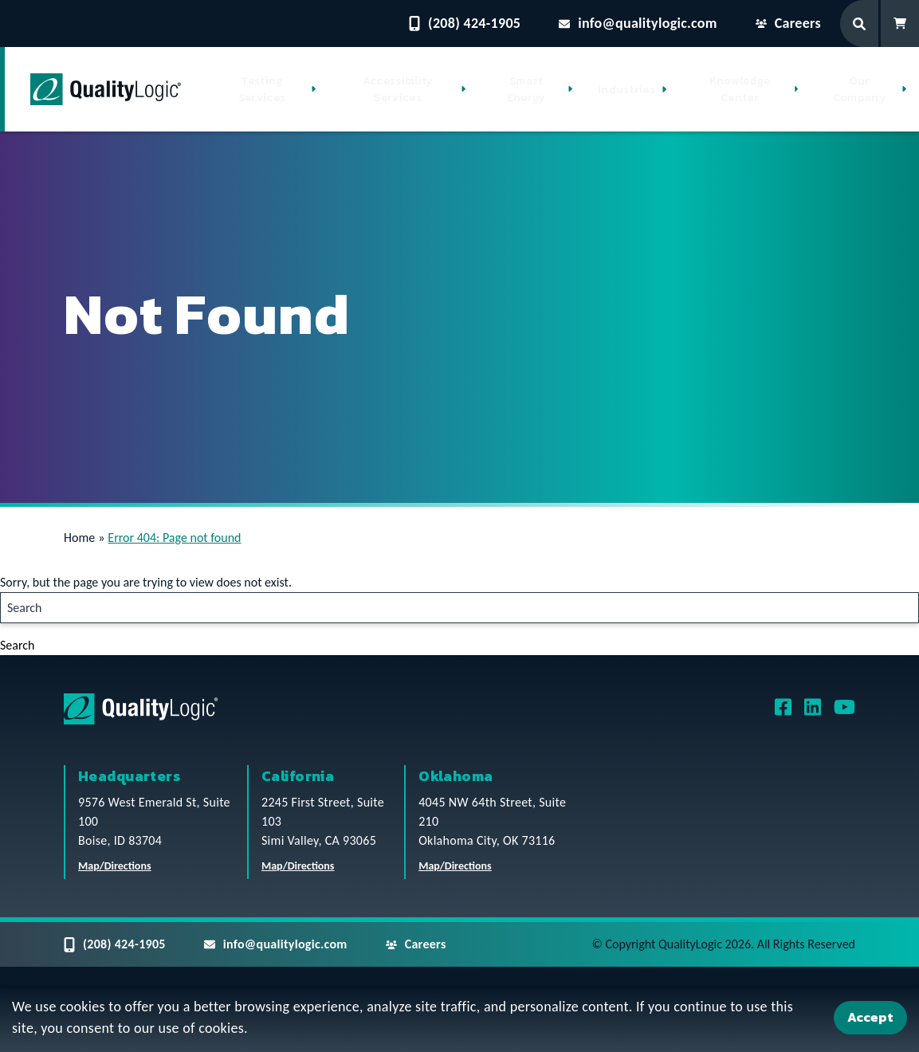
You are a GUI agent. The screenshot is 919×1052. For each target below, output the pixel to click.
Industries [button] (626, 89)
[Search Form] (860, 23)
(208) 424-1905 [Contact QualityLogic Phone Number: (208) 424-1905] (464, 23)
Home (79, 537)
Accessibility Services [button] (398, 89)
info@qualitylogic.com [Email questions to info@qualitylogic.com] (638, 23)
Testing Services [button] (261, 89)
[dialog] (459, 1020)
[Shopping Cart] (900, 23)
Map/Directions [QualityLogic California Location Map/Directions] (298, 866)
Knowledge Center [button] (740, 89)
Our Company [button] (859, 89)
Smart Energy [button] (526, 89)
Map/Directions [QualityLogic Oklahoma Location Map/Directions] (455, 866)
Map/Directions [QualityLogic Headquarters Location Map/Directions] (114, 866)
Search (17, 645)
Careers (788, 23)
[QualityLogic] (105, 89)
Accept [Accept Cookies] (870, 1016)
